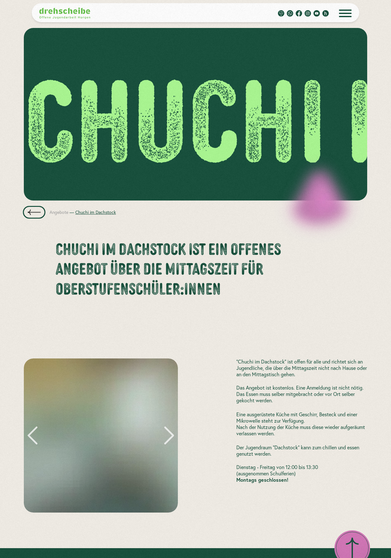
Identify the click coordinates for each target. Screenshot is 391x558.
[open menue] (345, 13)
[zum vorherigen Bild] (34, 435)
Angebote (59, 212)
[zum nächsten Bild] (167, 435)
